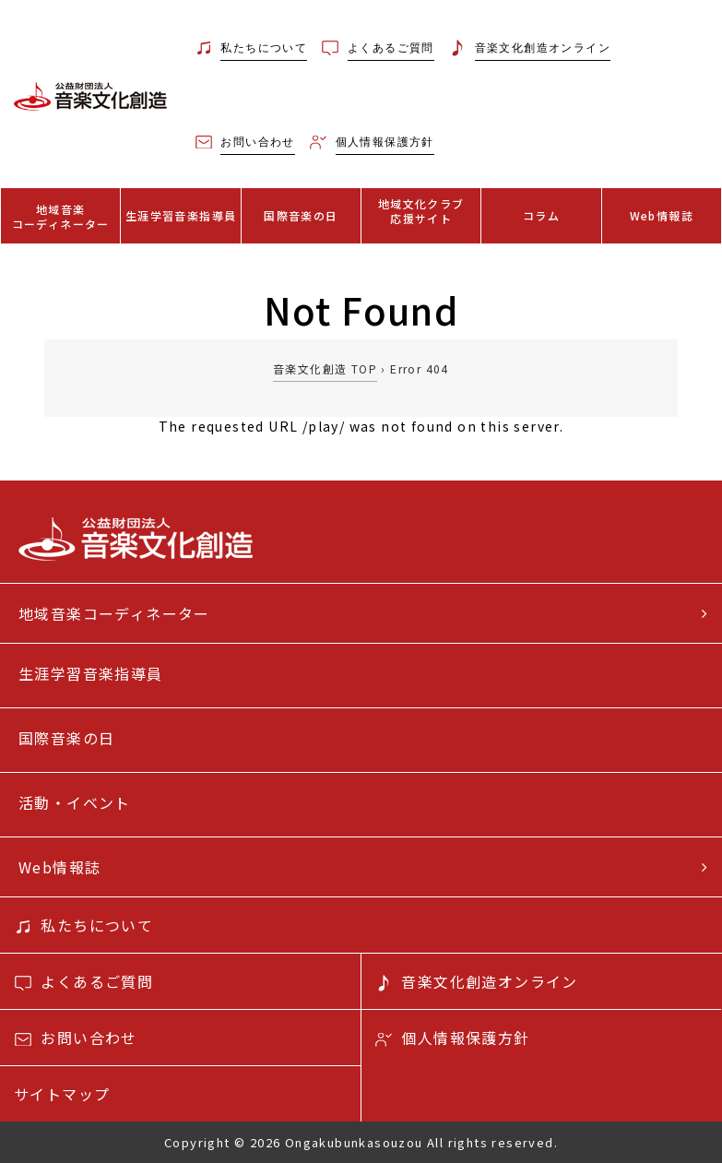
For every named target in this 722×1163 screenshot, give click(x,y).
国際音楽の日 (300, 215)
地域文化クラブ (420, 211)
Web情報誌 (661, 215)
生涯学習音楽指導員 (181, 215)
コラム (541, 215)
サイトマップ (62, 1094)
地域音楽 (60, 216)
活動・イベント (74, 802)
